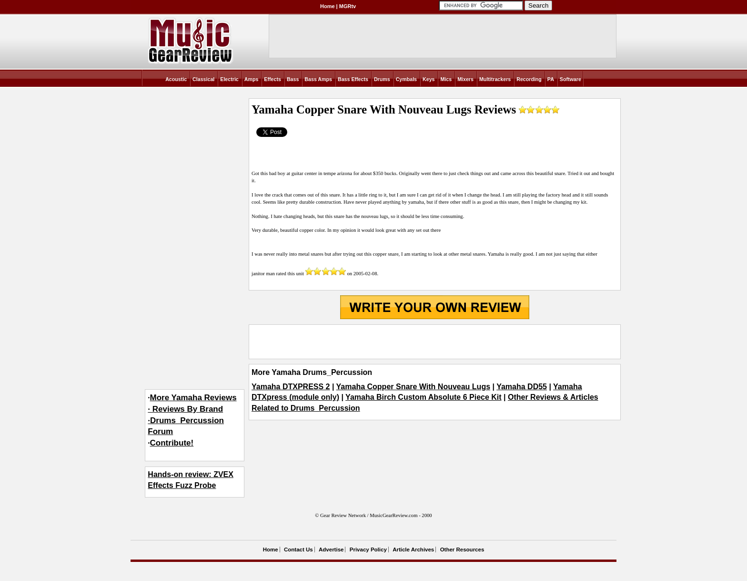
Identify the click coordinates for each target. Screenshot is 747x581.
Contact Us (298, 549)
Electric (229, 79)
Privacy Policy (368, 549)
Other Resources (462, 549)
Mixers (465, 79)
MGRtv (347, 6)
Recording (529, 79)
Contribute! (172, 442)
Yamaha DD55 (521, 387)
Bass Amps (318, 79)
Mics (446, 79)
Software (570, 79)
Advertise (331, 549)
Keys (428, 79)
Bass (293, 79)
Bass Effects (353, 79)
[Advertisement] (434, 341)
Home (327, 6)
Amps (251, 79)
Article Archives (413, 549)
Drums (382, 79)
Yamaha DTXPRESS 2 (291, 387)
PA (550, 79)
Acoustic (176, 79)
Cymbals (406, 79)
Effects (272, 79)
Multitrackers (495, 79)
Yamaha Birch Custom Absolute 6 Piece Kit (423, 397)
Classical (203, 79)
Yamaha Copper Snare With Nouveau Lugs (413, 387)
